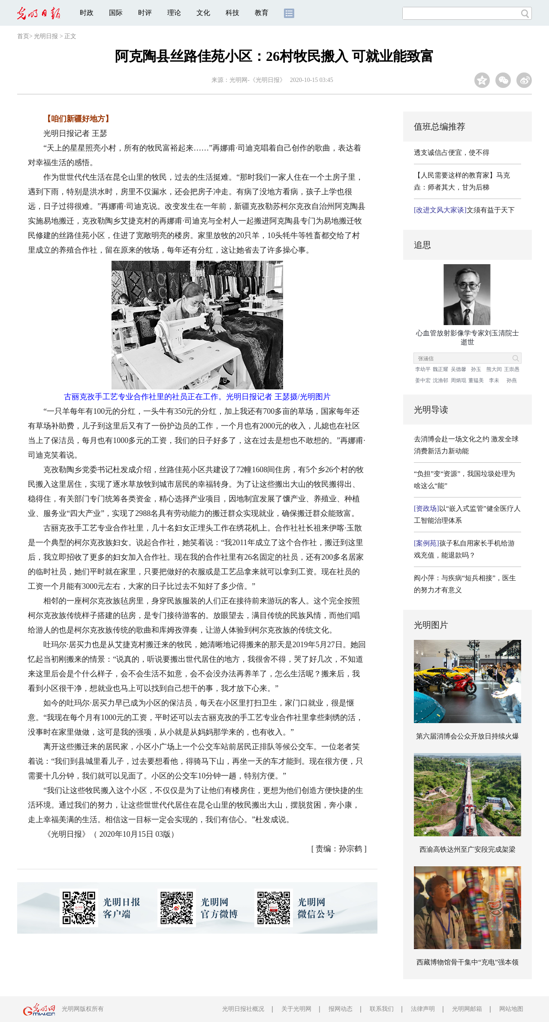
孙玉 (476, 369)
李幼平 (423, 369)
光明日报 (46, 36)
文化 (203, 12)
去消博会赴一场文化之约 (451, 439)
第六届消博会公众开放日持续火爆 (467, 736)
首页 (23, 36)
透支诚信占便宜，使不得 (451, 152)
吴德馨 (458, 369)
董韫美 (476, 380)
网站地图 (511, 1009)
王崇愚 (511, 369)
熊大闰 (494, 369)
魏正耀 (440, 369)
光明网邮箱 (467, 1009)
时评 (145, 12)
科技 (232, 12)
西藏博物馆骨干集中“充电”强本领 (467, 962)
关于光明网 (296, 1009)
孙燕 (512, 380)
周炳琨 (458, 380)
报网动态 (341, 1009)
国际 (116, 12)
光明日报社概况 (243, 1009)
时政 (87, 12)
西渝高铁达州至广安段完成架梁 (467, 849)
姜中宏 (423, 380)
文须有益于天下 (464, 210)
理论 (174, 12)
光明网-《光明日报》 (257, 80)
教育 (261, 12)
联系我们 (382, 1009)
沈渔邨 (440, 380)
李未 (494, 380)
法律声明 (423, 1009)
